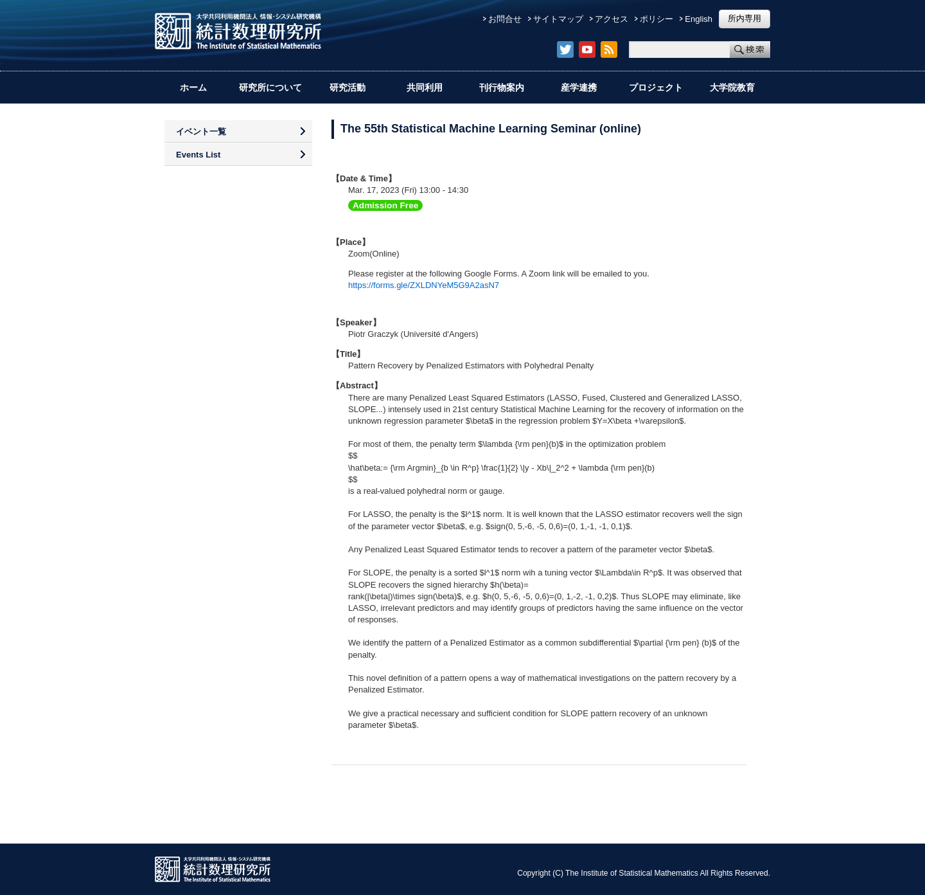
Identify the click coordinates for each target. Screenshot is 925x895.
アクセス (611, 19)
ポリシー (656, 19)
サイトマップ (558, 19)
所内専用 (744, 18)
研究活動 (348, 87)
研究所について (270, 87)
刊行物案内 (501, 87)
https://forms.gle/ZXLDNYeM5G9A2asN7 (423, 285)
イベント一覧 (201, 131)
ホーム (193, 87)
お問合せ (505, 19)
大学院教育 (732, 87)
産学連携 (579, 87)
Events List (198, 154)
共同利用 (425, 87)
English (698, 19)
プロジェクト (656, 87)
